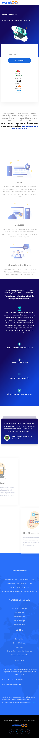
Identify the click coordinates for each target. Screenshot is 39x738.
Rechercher (19, 60)
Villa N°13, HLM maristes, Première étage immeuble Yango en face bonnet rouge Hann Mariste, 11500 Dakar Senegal (19, 685)
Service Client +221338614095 (12, 693)
